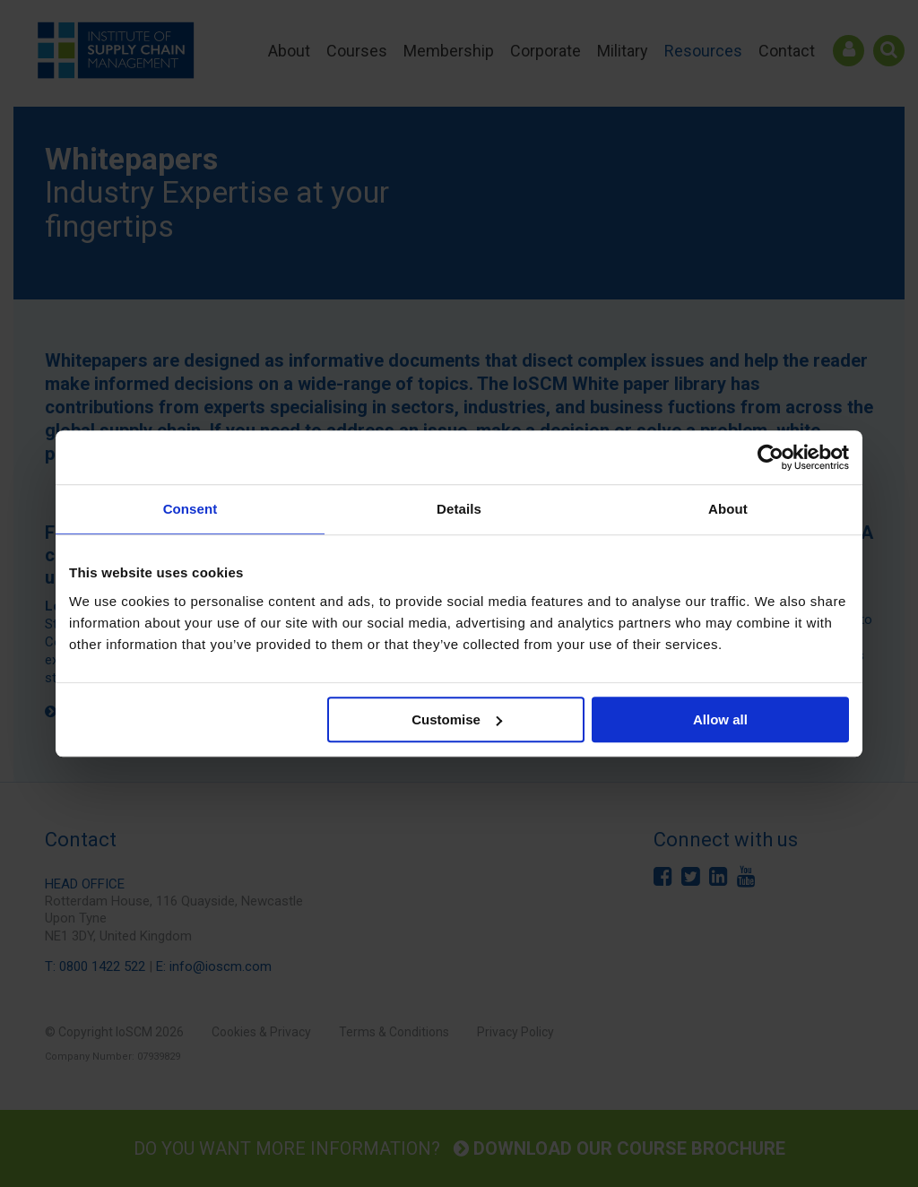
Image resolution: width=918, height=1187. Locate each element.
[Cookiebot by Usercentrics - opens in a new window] (770, 457)
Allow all (720, 719)
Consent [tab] (190, 508)
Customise (456, 719)
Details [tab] (459, 508)
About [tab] (728, 508)
